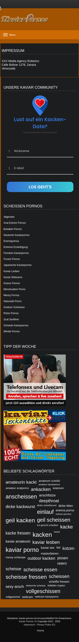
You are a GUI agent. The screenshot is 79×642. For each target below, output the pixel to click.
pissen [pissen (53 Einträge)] (62, 558)
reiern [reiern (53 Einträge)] (62, 563)
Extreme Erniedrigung (16, 247)
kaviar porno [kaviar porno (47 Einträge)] (22, 549)
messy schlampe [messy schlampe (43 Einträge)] (16, 557)
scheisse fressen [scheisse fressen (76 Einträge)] (26, 577)
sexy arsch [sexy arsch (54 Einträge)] (15, 586)
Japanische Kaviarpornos (18, 265)
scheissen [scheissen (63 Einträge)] (59, 576)
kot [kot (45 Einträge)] (58, 547)
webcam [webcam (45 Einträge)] (27, 597)
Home (40, 630)
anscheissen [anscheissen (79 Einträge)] (21, 496)
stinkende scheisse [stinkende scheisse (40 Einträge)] (36, 585)
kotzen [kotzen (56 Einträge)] (68, 548)
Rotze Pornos (11, 313)
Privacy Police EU (46, 624)
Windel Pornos (12, 331)
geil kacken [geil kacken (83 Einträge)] (20, 520)
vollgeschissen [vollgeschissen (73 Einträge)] (43, 591)
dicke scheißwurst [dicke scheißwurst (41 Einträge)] (46, 505)
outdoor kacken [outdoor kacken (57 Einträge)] (41, 558)
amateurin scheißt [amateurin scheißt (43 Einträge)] (49, 480)
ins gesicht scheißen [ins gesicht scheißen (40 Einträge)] (47, 525)
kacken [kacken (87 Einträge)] (42, 534)
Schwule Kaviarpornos (16, 325)
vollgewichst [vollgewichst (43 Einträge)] (13, 596)
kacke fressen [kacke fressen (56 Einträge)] (18, 533)
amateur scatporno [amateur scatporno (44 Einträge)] (17, 488)
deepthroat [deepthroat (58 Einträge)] (49, 501)
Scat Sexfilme (11, 319)
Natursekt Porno (13, 301)
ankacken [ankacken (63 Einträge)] (41, 489)
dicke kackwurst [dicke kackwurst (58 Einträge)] (20, 506)
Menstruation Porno (14, 289)
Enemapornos (11, 241)
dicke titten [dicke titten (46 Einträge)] (66, 505)
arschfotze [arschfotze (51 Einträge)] (47, 495)
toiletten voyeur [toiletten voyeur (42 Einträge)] (56, 585)
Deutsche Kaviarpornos (17, 235)
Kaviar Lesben (12, 271)
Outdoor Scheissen (14, 307)
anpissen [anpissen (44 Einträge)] (58, 488)
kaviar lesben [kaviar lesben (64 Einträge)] (46, 542)
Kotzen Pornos (12, 283)
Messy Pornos (11, 295)
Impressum (29, 624)
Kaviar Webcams (13, 277)
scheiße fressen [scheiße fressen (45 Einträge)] (59, 581)
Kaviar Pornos (26, 621)
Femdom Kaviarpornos (16, 253)
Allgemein (9, 216)
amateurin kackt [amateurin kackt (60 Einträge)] (21, 482)
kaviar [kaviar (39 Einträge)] (57, 532)
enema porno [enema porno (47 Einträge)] (65, 510)
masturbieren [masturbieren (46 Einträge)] (50, 553)
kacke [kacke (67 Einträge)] (66, 527)
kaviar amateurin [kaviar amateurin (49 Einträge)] (18, 541)
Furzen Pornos (12, 259)
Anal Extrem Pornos (15, 222)
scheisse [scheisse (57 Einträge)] (13, 569)
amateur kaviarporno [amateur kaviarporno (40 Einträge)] (49, 484)
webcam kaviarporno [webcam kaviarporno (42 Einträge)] (46, 596)
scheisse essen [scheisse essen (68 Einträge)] (40, 569)
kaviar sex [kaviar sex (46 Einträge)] (47, 547)
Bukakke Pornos (13, 229)
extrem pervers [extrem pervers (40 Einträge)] (63, 514)
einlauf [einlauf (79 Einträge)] (45, 512)
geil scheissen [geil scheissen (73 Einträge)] (53, 520)
